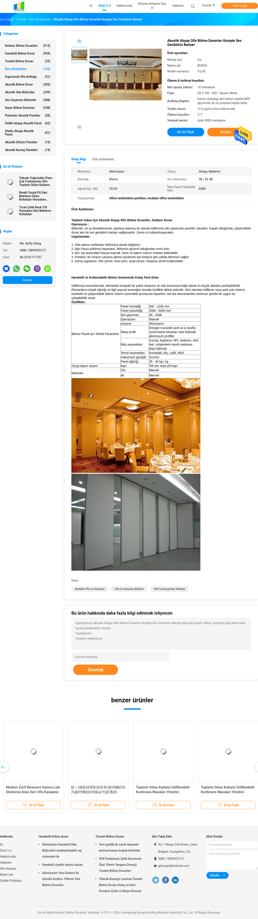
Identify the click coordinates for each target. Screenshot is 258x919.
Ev (1, 844)
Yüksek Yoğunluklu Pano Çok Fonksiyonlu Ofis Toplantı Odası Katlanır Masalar (35, 181)
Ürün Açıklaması (103, 159)
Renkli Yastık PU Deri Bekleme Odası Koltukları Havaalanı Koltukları (33, 196)
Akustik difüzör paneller (27, 142)
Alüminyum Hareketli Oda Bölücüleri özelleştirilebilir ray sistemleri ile (62, 850)
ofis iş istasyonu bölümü (129, 588)
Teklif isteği (239, 6)
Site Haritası (8, 868)
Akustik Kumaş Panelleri (27, 150)
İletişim (28, 280)
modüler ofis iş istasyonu (89, 588)
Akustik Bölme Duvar (27, 84)
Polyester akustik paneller (27, 115)
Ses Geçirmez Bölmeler (27, 100)
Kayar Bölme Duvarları (27, 108)
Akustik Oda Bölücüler (27, 92)
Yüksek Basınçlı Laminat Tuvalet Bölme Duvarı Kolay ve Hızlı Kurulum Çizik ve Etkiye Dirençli (120, 885)
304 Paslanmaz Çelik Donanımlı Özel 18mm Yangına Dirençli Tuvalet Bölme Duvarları (120, 864)
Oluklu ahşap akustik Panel (27, 132)
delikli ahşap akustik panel (27, 123)
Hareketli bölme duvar (27, 53)
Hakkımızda (8, 856)
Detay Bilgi (78, 159)
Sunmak (95, 669)
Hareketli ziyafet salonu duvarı (62, 864)
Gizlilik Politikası (11, 880)
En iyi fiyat (186, 132)
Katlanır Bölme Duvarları (27, 46)
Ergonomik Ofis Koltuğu (27, 77)
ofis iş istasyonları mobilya (169, 588)
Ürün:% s (6, 850)
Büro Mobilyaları (27, 69)
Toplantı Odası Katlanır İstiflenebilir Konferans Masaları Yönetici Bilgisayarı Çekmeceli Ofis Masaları (163, 792)
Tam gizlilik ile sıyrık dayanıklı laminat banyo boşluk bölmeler (119, 847)
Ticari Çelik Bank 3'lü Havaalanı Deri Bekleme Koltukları (35, 211)
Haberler (5, 862)
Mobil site (6, 874)
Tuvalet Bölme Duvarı (27, 61)
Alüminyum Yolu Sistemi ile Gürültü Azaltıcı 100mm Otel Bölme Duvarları (61, 879)
